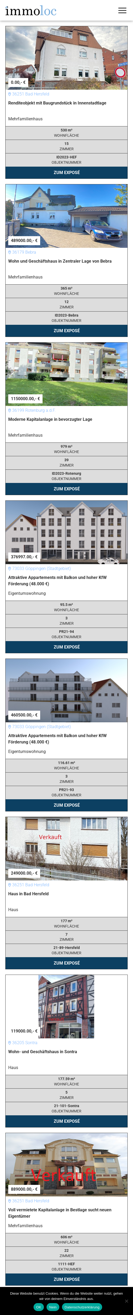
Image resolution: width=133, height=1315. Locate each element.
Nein (53, 1307)
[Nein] (126, 1301)
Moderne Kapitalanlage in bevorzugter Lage (50, 419)
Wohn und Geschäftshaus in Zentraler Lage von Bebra (60, 261)
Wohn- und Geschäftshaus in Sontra (42, 1051)
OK (38, 1307)
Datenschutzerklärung (82, 1307)
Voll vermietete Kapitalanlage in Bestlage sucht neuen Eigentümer (59, 1213)
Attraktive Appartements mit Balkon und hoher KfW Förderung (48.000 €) (57, 580)
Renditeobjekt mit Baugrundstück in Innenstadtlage (57, 103)
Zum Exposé (67, 172)
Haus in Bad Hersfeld (28, 893)
